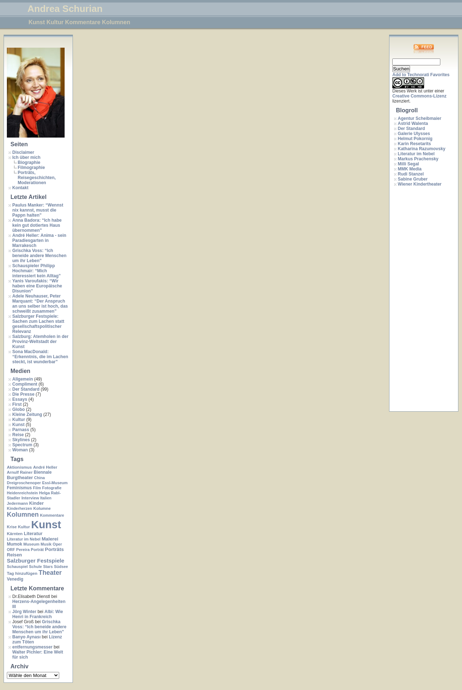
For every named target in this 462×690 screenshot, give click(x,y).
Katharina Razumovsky (421, 148)
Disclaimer (23, 152)
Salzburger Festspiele (35, 560)
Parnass (20, 429)
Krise (12, 527)
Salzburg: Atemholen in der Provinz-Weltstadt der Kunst (40, 341)
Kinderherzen (19, 508)
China (39, 478)
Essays (19, 399)
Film (37, 488)
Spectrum (22, 444)
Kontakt (20, 187)
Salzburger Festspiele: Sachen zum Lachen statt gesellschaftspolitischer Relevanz (38, 324)
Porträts (54, 549)
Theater (50, 572)
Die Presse (23, 394)
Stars (48, 566)
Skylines (21, 439)
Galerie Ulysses (414, 133)
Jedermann (17, 503)
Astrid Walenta (413, 123)
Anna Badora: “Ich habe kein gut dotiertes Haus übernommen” (37, 225)
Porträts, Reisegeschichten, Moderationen (37, 177)
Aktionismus (19, 467)
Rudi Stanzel (411, 174)
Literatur (33, 533)
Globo (18, 409)
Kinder (36, 503)
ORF (11, 549)
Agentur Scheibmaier (419, 118)
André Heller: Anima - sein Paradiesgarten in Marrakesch (39, 240)
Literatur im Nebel (23, 539)
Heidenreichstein (22, 493)
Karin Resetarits (414, 143)
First (17, 404)
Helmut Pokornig (415, 138)
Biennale (43, 472)
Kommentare (52, 515)
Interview (30, 498)
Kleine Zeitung (27, 414)
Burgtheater (20, 477)
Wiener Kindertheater (419, 184)
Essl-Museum (55, 483)
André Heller (45, 467)
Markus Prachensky (418, 158)
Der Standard (25, 389)
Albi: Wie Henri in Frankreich (37, 614)
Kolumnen (23, 514)
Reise (18, 434)
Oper (57, 544)
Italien (46, 498)
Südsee (61, 566)
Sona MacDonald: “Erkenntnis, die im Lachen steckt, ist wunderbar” (40, 356)
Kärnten (15, 533)
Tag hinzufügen (22, 573)
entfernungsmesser (32, 647)
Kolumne (42, 508)
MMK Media (410, 169)
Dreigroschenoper (24, 483)
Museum (31, 544)
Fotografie (52, 488)
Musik (46, 544)
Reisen (14, 554)
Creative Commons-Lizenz (419, 96)
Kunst (18, 424)
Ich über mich (26, 157)
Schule (35, 566)
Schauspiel (17, 566)
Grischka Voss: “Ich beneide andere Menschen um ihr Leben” (39, 255)
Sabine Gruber (413, 179)
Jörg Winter (24, 611)
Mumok (14, 544)
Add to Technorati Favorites (420, 74)
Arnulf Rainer (19, 472)
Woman (20, 449)
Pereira (23, 549)
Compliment (24, 384)
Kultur (18, 419)
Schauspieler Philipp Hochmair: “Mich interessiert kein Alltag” (36, 270)
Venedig (15, 579)
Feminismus (19, 487)
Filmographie (31, 167)
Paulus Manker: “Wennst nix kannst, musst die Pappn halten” (37, 210)
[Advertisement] (421, 299)
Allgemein (22, 379)
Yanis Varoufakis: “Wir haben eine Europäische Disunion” (37, 286)
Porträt (37, 549)
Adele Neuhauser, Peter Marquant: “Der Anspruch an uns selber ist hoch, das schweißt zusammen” (40, 304)
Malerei (50, 539)
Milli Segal (408, 163)
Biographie (29, 162)
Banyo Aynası (26, 636)
